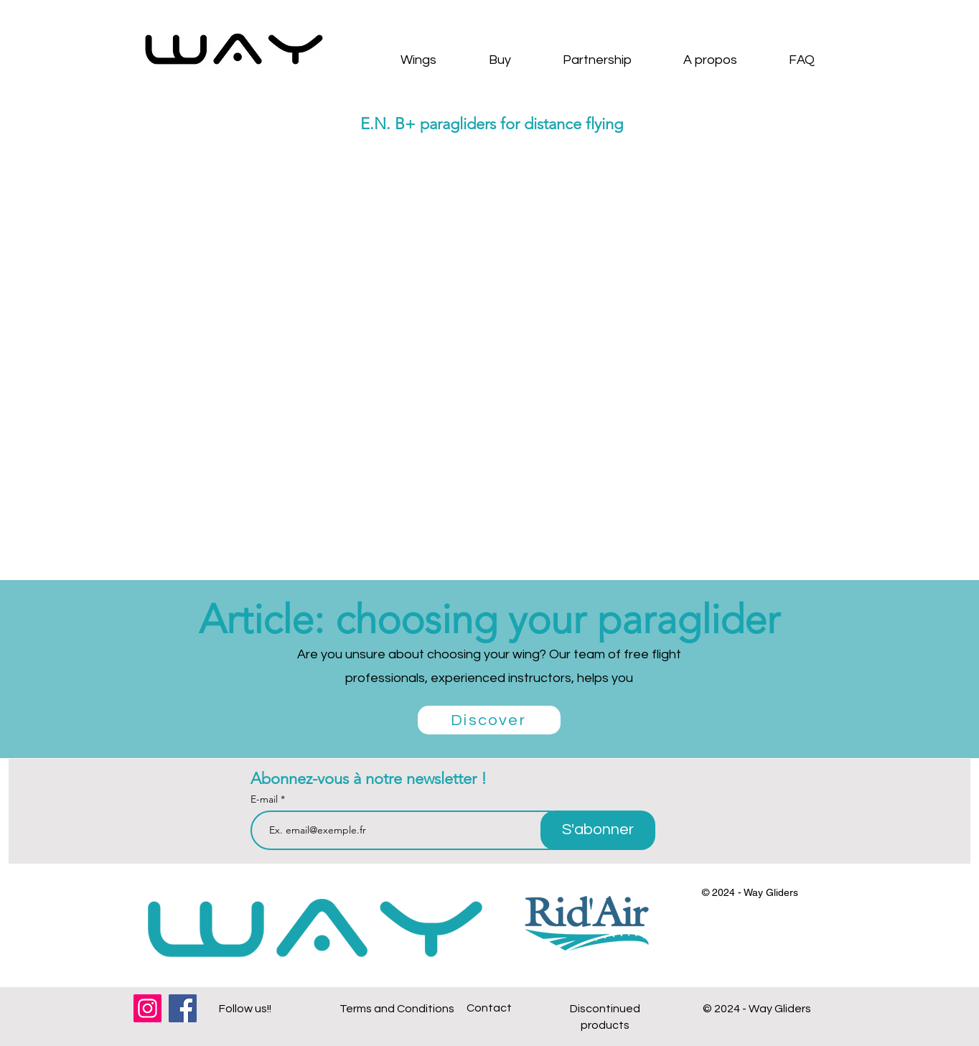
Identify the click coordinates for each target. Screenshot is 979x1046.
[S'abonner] (597, 830)
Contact (489, 1008)
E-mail (265, 799)
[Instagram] (147, 1008)
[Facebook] (183, 1008)
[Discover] (489, 720)
